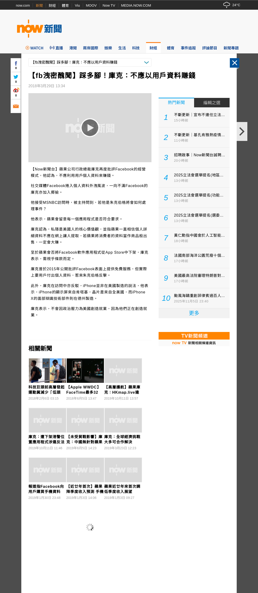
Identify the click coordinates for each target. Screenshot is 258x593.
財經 (52, 6)
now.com (23, 5)
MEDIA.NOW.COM (136, 5)
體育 (65, 6)
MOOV (91, 5)
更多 (194, 313)
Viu (77, 5)
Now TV (108, 5)
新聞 (39, 6)
